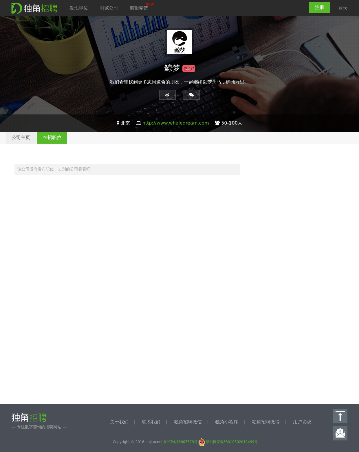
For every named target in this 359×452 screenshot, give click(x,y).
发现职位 (78, 8)
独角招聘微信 (188, 422)
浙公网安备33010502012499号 (228, 442)
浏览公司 (109, 8)
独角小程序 (226, 422)
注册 (319, 7)
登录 (342, 8)
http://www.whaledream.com (175, 123)
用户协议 (302, 422)
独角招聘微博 (266, 422)
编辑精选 (139, 8)
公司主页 (21, 137)
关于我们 (119, 422)
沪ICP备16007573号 (180, 442)
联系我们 (151, 422)
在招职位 (52, 137)
